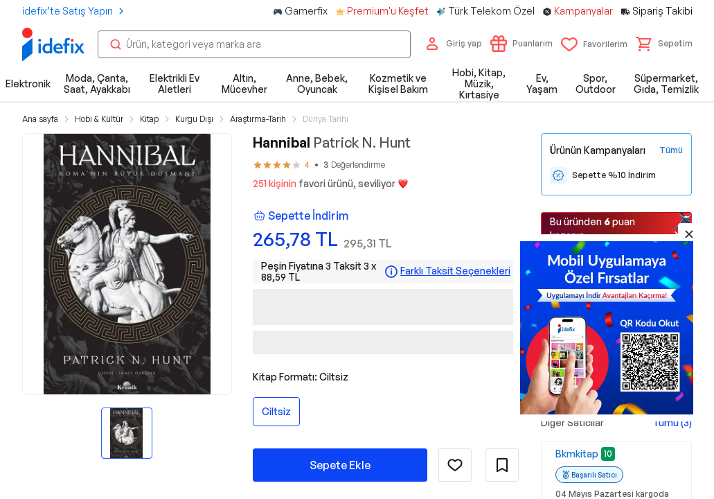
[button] (664, 43)
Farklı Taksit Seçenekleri (455, 271)
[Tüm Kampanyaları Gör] (671, 150)
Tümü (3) (672, 422)
